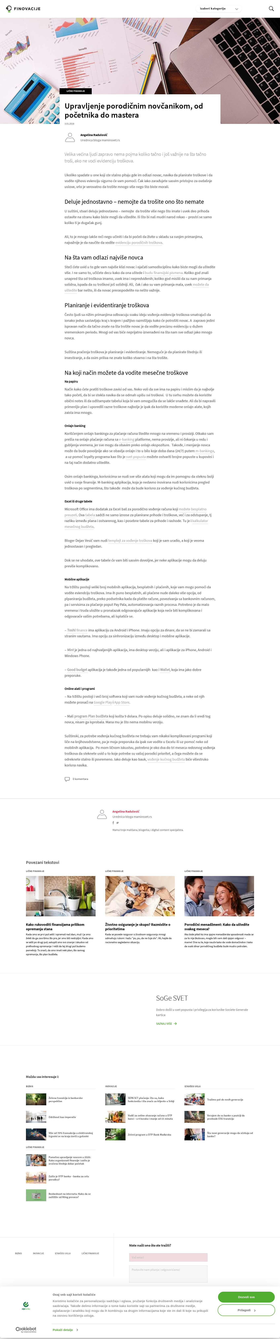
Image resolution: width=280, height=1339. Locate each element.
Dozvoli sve (246, 1297)
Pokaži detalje (63, 1330)
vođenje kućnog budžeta (166, 759)
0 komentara (76, 779)
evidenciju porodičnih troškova (138, 242)
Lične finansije (76, 90)
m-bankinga (205, 450)
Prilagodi (246, 1310)
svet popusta (136, 456)
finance (77, 630)
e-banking (126, 439)
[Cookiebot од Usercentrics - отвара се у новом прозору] (26, 1330)
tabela (90, 515)
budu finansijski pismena (164, 272)
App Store (121, 702)
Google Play (103, 702)
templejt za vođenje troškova (130, 540)
